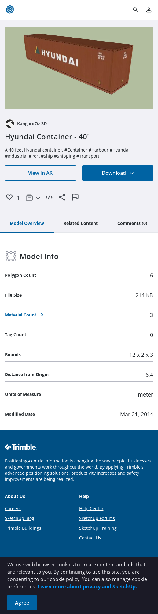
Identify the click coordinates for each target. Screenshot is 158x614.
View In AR (40, 173)
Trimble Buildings (23, 528)
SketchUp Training (98, 528)
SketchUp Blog (19, 518)
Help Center (91, 508)
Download (118, 173)
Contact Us (90, 538)
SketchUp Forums (97, 518)
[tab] (27, 223)
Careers (13, 508)
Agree (22, 602)
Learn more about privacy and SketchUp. (87, 586)
